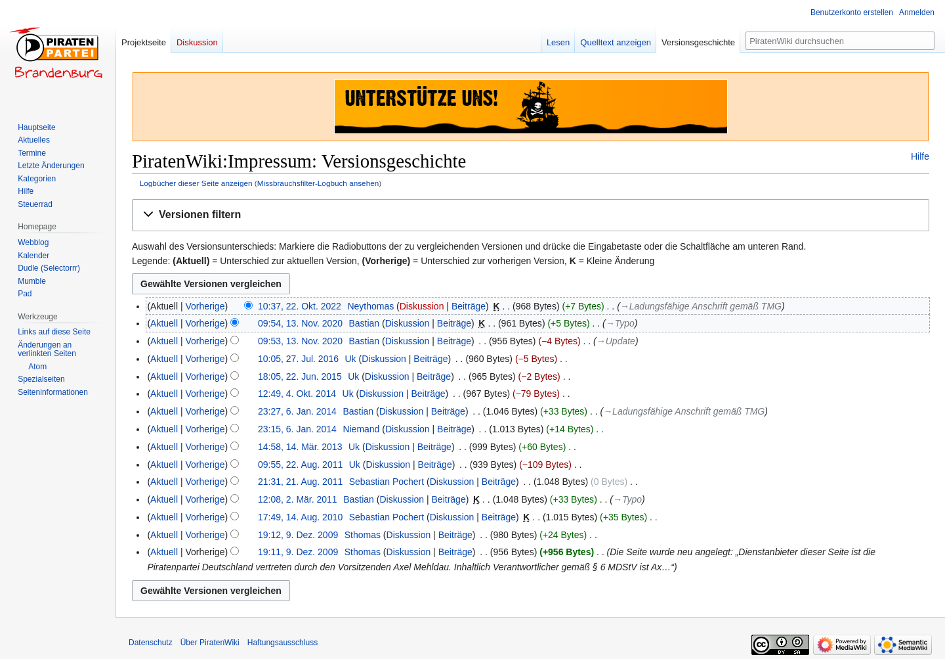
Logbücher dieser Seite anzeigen (196, 183)
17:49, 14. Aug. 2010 (300, 517)
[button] (530, 215)
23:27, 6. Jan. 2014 (297, 411)
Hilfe (920, 156)
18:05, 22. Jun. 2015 (300, 376)
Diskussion (422, 306)
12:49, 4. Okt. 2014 (297, 393)
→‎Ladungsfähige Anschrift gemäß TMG (701, 306)
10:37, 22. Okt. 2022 (299, 306)
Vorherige (205, 306)
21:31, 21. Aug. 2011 (300, 481)
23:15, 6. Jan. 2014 (297, 429)
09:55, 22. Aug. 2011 (300, 464)
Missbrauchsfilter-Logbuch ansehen (318, 183)
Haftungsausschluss (282, 642)
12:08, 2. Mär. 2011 (297, 499)
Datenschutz (151, 642)
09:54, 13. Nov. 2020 (300, 323)
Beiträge (469, 306)
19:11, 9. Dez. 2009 (298, 552)
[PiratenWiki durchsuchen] (840, 41)
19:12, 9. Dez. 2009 (298, 535)
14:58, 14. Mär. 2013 (300, 447)
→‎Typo (620, 323)
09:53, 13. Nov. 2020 (300, 341)
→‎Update (616, 341)
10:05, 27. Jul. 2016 (298, 358)
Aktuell (164, 323)
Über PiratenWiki (210, 642)
